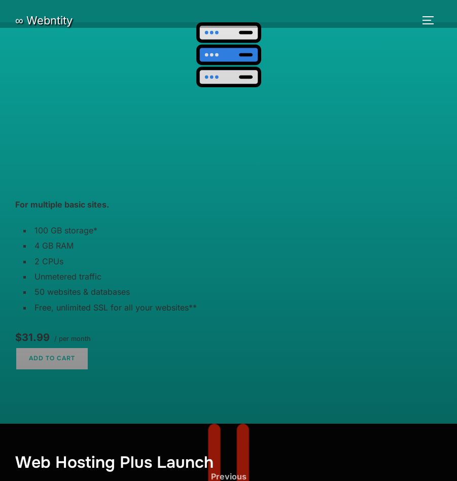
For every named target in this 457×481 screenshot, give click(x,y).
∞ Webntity (44, 20)
